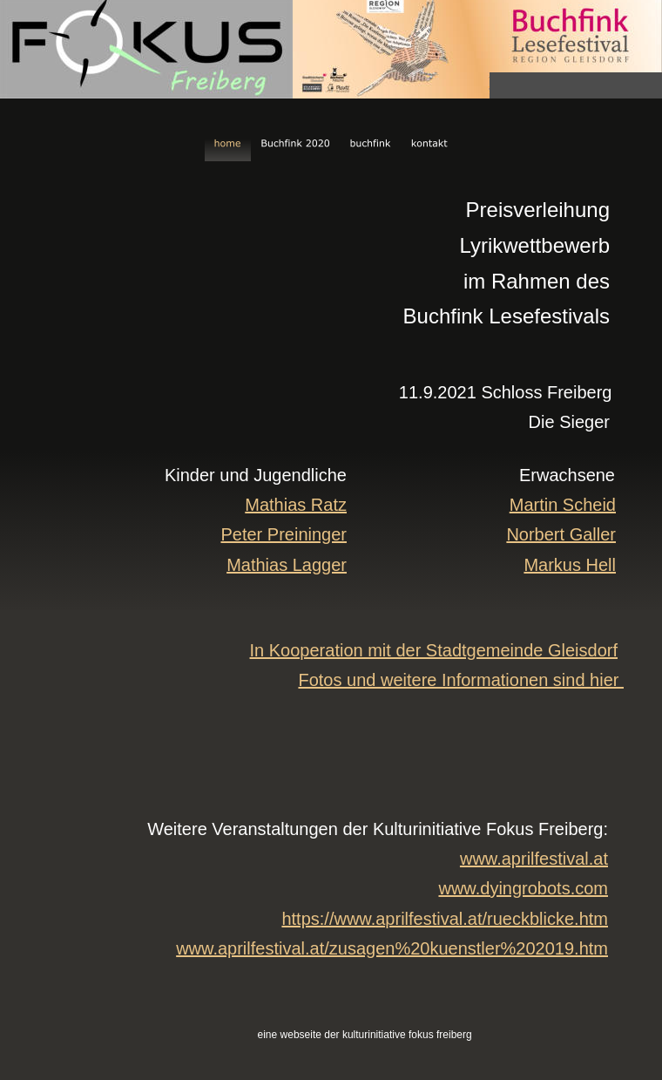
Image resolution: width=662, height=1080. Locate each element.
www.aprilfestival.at (534, 858)
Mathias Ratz (296, 504)
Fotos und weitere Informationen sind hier (461, 679)
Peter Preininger (283, 534)
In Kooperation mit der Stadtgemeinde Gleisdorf (434, 650)
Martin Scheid (563, 504)
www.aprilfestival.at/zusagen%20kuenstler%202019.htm (392, 948)
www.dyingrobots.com (523, 888)
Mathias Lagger (286, 564)
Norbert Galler (561, 534)
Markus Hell (570, 564)
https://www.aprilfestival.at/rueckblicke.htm (444, 918)
